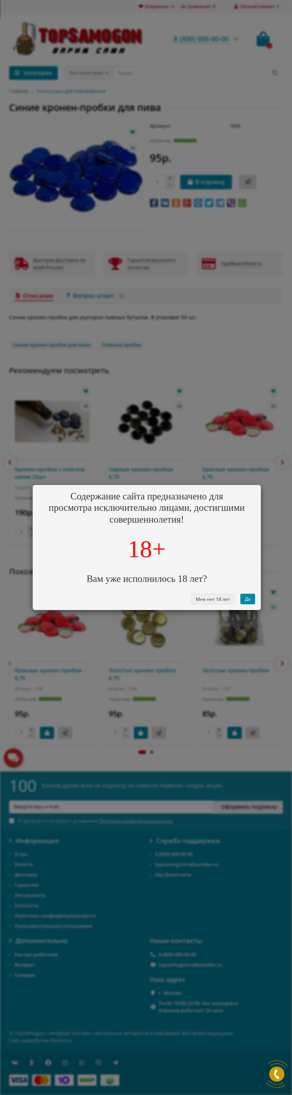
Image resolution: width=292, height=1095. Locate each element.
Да (248, 599)
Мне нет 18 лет (213, 599)
